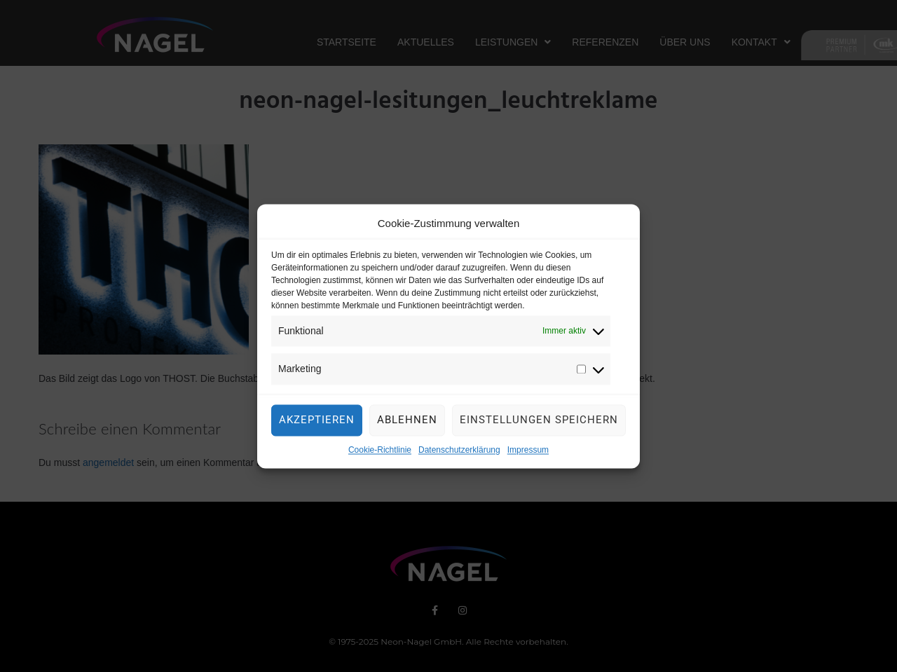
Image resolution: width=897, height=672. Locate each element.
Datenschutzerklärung (459, 456)
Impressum (528, 456)
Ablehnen (407, 426)
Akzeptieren (317, 426)
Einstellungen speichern (539, 426)
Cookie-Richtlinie (379, 456)
